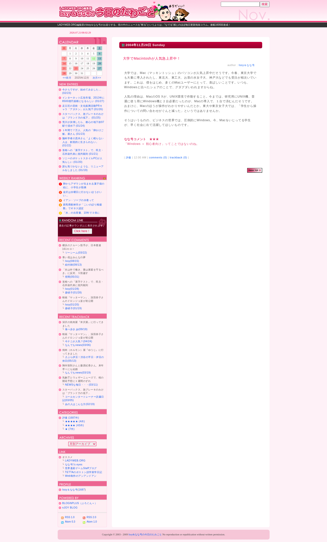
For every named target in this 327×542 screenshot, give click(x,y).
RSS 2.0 (91, 517)
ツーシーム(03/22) (76, 252)
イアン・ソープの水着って (78, 200)
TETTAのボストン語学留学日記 (83, 472)
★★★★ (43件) (74, 425)
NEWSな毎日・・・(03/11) (81, 384)
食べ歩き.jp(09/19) (76, 329)
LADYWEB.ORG (75, 460)
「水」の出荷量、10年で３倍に (81, 212)
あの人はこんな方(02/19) (80, 404)
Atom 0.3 (70, 521)
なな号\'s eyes (74, 464)
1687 (82, 489)
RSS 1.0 (70, 517)
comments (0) (158, 157)
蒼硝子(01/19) (73, 308)
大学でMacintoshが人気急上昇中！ (152, 58)
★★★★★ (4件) (75, 421)
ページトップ (254, 170)
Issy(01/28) (72, 289)
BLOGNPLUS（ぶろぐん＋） (79, 503)
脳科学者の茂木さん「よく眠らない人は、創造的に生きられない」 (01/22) (83, 142)
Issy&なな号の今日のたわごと (145, 534)
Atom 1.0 (92, 521)
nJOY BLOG (70, 507)
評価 (128, 157)
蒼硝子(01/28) (73, 292)
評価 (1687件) (70, 417)
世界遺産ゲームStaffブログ (81, 468)
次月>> (97, 77)
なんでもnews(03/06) (78, 345)
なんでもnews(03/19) (78, 372)
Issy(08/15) (72, 261)
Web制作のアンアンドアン (81, 475)
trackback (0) (178, 157)
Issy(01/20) (72, 304)
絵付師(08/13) (73, 264)
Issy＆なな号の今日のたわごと (127, 11)
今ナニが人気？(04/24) (78, 341)
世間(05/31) (72, 276)
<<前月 (67, 77)
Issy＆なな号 (247, 65)
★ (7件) (70, 429)
